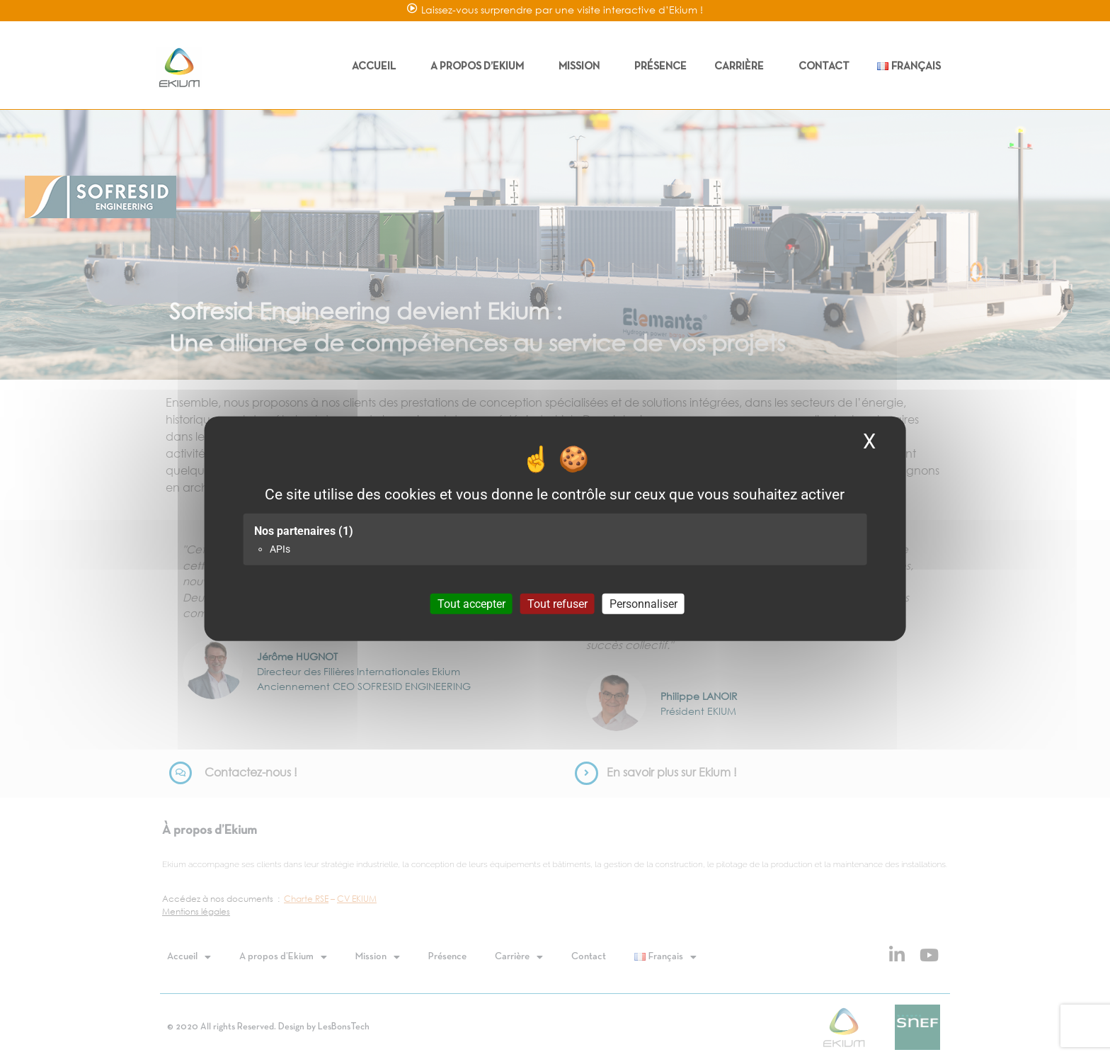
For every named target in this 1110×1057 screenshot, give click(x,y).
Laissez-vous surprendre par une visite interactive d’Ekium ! (562, 9)
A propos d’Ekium (480, 67)
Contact (824, 67)
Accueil (377, 67)
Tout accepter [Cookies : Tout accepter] (471, 603)
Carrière (742, 67)
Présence (660, 67)
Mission (583, 67)
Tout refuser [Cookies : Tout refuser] (557, 603)
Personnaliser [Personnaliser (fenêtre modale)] (643, 603)
